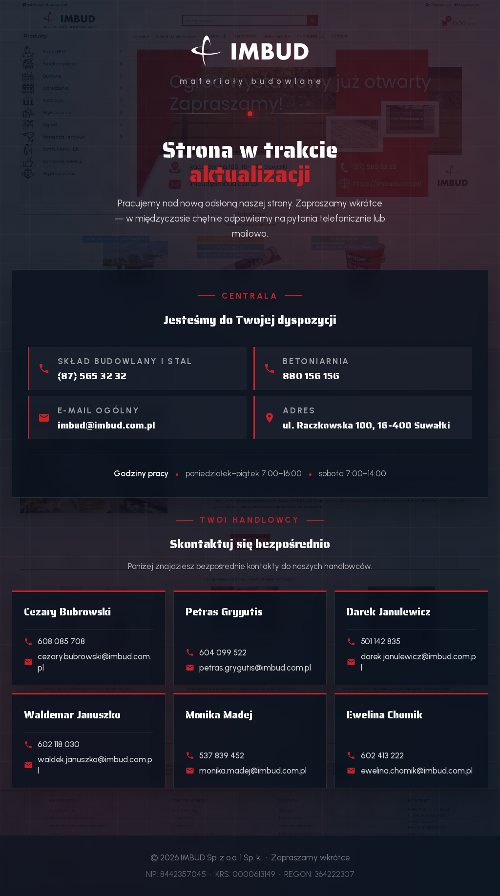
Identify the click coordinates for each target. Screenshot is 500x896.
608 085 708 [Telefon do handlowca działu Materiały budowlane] (54, 641)
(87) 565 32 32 (92, 376)
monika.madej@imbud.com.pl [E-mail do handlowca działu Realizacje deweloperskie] (246, 770)
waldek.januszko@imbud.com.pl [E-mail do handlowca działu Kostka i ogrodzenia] (88, 764)
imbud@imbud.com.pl (107, 425)
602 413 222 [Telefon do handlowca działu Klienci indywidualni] (375, 755)
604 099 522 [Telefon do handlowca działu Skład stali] (216, 652)
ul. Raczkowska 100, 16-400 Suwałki (366, 425)
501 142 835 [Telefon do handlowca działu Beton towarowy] (373, 641)
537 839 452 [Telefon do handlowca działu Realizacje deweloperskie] (215, 755)
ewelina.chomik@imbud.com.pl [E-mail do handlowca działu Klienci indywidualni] (409, 770)
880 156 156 (311, 376)
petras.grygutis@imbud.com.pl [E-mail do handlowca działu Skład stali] (248, 667)
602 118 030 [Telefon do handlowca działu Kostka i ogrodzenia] (52, 744)
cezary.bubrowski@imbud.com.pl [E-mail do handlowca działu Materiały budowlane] (87, 662)
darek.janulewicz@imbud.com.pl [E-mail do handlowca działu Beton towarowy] (411, 662)
